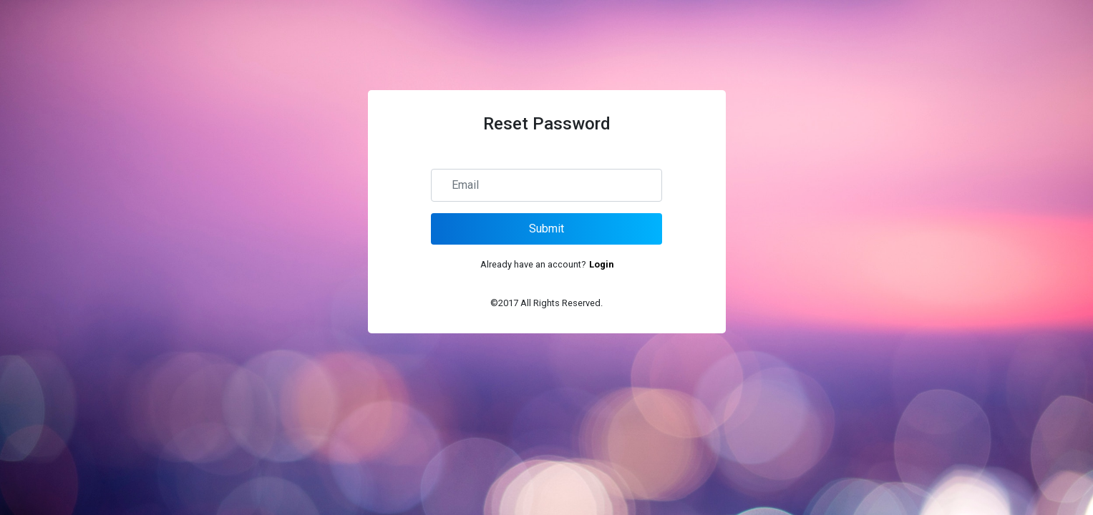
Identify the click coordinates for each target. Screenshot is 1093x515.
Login (601, 264)
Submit (546, 228)
